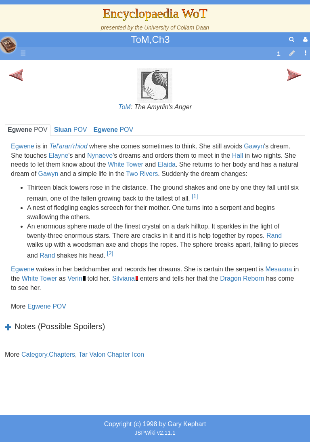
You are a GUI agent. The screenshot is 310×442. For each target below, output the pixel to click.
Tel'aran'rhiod (57, 313)
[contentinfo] (278, 53)
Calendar (51, 156)
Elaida (166, 164)
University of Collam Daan (176, 27)
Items (46, 285)
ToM (124, 107)
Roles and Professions (70, 258)
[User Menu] (304, 39)
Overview (68, 184)
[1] (195, 196)
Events (48, 165)
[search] (292, 39)
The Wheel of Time (65, 128)
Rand (274, 235)
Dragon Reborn (242, 278)
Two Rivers (142, 173)
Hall (237, 155)
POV (114, 129)
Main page (37, 69)
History (48, 147)
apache (8, 45)
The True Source (62, 138)
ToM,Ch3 (150, 39)
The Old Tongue (61, 202)
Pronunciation (58, 341)
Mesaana (279, 269)
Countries (68, 193)
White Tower (125, 164)
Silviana (123, 278)
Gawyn (254, 146)
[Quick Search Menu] (292, 39)
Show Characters (63, 230)
